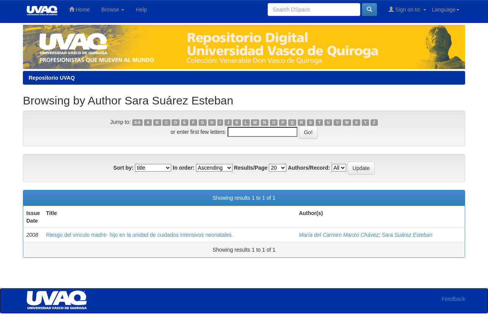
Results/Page (251, 168)
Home (79, 9)
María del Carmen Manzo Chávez (339, 235)
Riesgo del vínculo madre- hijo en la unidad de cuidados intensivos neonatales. (139, 235)
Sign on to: (407, 9)
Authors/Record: (309, 168)
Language (445, 9)
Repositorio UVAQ (52, 78)
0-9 (137, 122)
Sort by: (123, 168)
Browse (113, 9)
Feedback (453, 299)
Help (141, 9)
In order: (183, 168)
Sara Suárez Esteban (407, 235)
